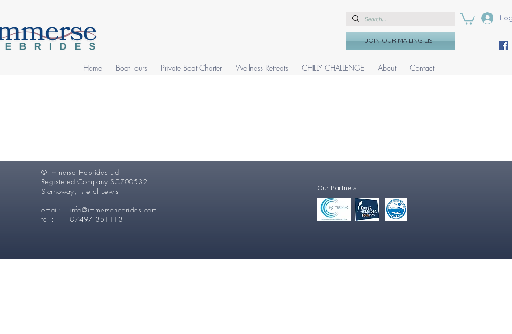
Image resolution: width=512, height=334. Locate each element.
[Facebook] (503, 45)
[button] (467, 18)
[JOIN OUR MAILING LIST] (400, 41)
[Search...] (400, 19)
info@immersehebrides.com (113, 210)
